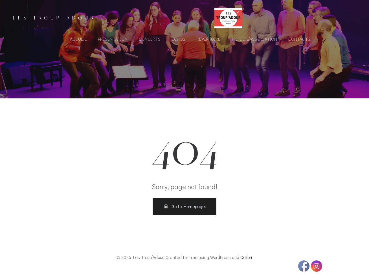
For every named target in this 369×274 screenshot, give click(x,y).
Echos (178, 39)
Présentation (113, 39)
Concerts (150, 39)
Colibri (246, 257)
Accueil (78, 39)
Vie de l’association (254, 39)
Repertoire (208, 39)
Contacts (299, 39)
